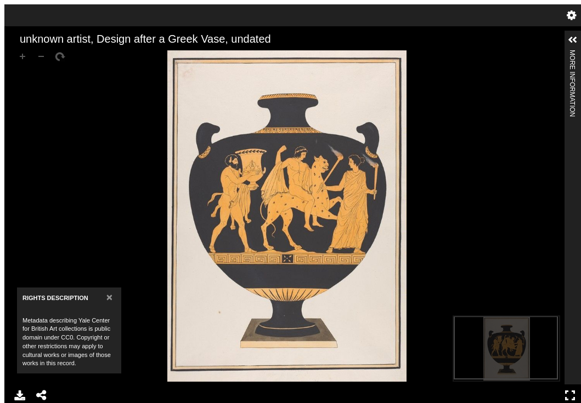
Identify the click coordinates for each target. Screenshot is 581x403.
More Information (572, 54)
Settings (571, 15)
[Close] (109, 297)
